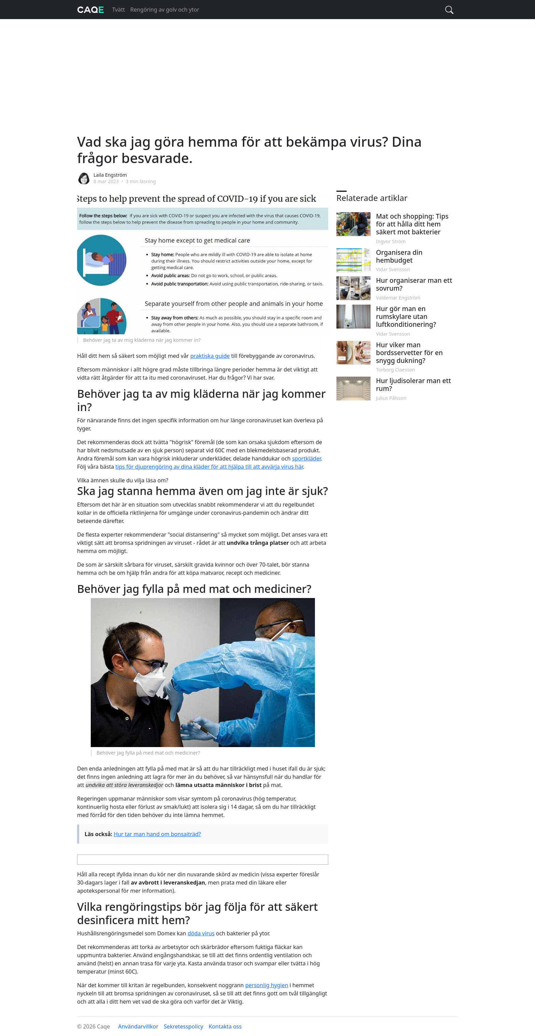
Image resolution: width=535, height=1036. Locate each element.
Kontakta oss (225, 1026)
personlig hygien (266, 985)
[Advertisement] (267, 69)
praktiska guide (210, 356)
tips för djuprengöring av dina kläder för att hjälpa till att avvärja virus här (209, 466)
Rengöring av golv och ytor (164, 9)
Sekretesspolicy (183, 1026)
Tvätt (118, 9)
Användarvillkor (138, 1026)
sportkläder (306, 458)
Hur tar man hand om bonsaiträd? (157, 834)
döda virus (201, 933)
